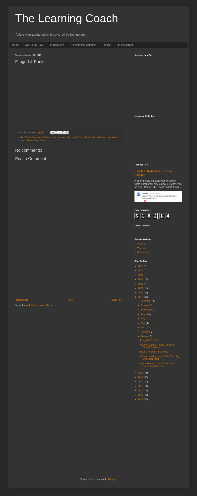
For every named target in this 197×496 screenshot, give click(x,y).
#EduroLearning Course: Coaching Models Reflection (157, 346)
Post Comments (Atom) (41, 305)
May (143, 318)
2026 (141, 266)
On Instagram (125, 44)
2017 (141, 377)
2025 (141, 270)
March (144, 327)
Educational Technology (42, 137)
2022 (141, 283)
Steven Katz (143, 252)
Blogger (112, 479)
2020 (141, 292)
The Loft (141, 248)
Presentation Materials (83, 44)
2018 (141, 372)
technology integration (107, 137)
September (146, 309)
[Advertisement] (69, 270)
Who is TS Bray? (35, 44)
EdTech (27, 137)
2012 (141, 399)
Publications (57, 44)
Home (15, 44)
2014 (141, 390)
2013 (141, 395)
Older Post (116, 300)
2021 (141, 288)
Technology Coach (87, 137)
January (145, 336)
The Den (141, 244)
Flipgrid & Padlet (148, 340)
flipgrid (57, 137)
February (145, 332)
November (146, 301)
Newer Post (22, 300)
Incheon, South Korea (35, 140)
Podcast (106, 44)
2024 (141, 275)
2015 (141, 386)
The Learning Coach (66, 18)
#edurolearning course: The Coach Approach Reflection (157, 364)
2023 (141, 279)
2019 (141, 297)
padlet (64, 137)
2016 (141, 381)
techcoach (72, 137)
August (145, 314)
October (145, 305)
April (143, 323)
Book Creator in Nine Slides (154, 351)
